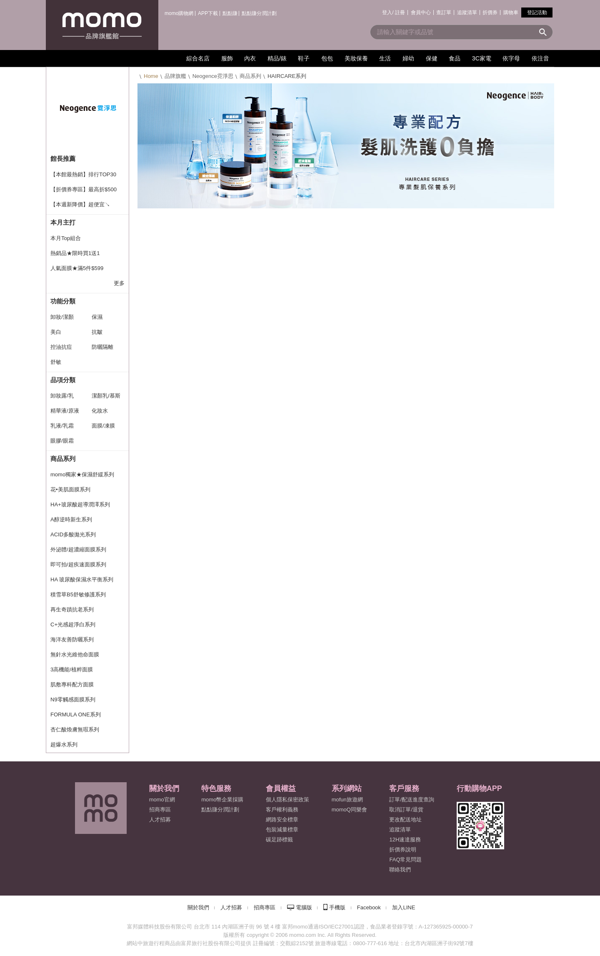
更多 (119, 283)
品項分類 (62, 379)
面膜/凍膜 (103, 426)
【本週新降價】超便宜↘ (80, 204)
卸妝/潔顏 (62, 317)
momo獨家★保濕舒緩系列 (82, 474)
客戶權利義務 (282, 809)
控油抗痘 (61, 347)
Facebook (369, 907)
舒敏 (55, 362)
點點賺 (230, 13)
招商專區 (160, 809)
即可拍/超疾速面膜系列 (78, 564)
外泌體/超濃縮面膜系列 (78, 549)
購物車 (510, 12)
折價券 (490, 12)
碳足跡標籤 (279, 839)
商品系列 (250, 76)
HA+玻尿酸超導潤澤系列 (80, 504)
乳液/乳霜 (62, 426)
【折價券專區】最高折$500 (83, 189)
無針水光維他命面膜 (74, 654)
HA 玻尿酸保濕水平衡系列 (81, 579)
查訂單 (443, 12)
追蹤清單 (467, 12)
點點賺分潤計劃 (259, 13)
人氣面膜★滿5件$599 (76, 268)
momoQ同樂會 (349, 809)
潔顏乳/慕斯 (106, 396)
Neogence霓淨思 (212, 76)
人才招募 (231, 907)
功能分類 (62, 301)
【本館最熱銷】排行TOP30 (83, 174)
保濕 (97, 317)
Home (151, 76)
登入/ (387, 12)
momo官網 (162, 799)
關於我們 (198, 907)
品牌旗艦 (175, 76)
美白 (55, 332)
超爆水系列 (64, 744)
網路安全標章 (282, 819)
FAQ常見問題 (405, 859)
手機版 (337, 907)
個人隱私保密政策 (287, 799)
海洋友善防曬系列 (72, 639)
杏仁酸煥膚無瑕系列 (74, 729)
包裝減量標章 (282, 829)
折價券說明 (402, 849)
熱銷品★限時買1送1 (75, 253)
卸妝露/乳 (62, 396)
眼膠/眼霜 (62, 441)
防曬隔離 (102, 347)
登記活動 (537, 12)
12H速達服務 (405, 839)
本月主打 (62, 222)
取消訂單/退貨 (406, 809)
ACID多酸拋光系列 (73, 534)
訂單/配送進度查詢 (411, 799)
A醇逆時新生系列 (71, 519)
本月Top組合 (65, 238)
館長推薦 (62, 158)
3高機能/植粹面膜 (71, 669)
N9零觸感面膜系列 (72, 699)
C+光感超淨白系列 (72, 624)
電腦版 (304, 907)
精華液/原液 (64, 411)
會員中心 (421, 12)
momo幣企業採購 (222, 799)
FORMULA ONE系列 (75, 714)
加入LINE (403, 907)
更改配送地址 (405, 819)
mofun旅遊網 (347, 799)
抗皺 (97, 332)
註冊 (400, 12)
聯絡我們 (400, 869)
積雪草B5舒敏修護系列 (78, 594)
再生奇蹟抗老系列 (72, 609)
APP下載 (208, 13)
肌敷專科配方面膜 (72, 684)
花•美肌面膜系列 (70, 489)
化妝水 (100, 411)
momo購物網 (179, 13)
